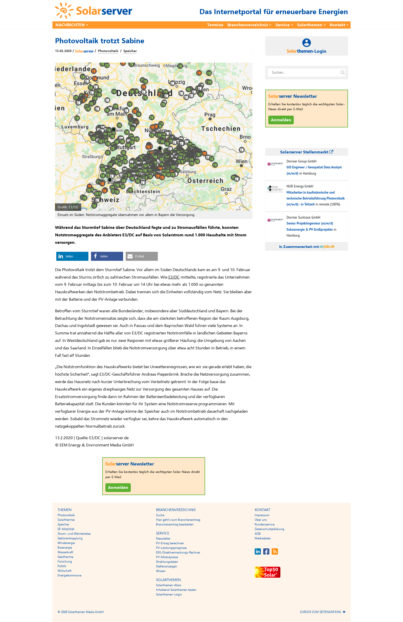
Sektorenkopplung (70, 538)
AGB (258, 534)
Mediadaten (263, 538)
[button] (72, 256)
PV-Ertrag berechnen (170, 543)
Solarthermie (66, 520)
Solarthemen (309, 25)
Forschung (65, 561)
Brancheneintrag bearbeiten (175, 524)
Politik (62, 566)
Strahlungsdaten (167, 562)
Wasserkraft (65, 552)
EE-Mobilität (66, 529)
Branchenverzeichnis (247, 25)
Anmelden (118, 487)
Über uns (261, 520)
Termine (215, 25)
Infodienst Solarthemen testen (176, 590)
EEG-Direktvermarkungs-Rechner (178, 552)
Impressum (262, 515)
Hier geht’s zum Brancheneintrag (178, 520)
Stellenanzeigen (166, 566)
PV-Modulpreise (167, 557)
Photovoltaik (108, 51)
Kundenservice (264, 524)
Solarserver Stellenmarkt (306, 152)
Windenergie (66, 543)
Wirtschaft (64, 571)
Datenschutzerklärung (269, 529)
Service (283, 25)
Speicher (130, 51)
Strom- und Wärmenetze (74, 534)
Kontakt (337, 25)
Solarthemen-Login (169, 594)
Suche (160, 515)
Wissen (161, 571)
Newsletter (163, 539)
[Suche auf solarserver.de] (342, 72)
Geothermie (65, 557)
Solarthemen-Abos (168, 585)
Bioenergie (65, 548)
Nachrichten (70, 25)
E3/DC (174, 277)
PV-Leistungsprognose (171, 548)
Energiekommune (69, 575)
